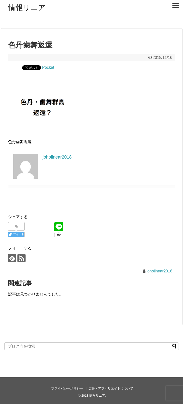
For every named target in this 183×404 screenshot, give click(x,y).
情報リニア (27, 7)
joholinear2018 (159, 271)
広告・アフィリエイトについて (110, 388)
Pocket (48, 67)
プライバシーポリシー (67, 388)
